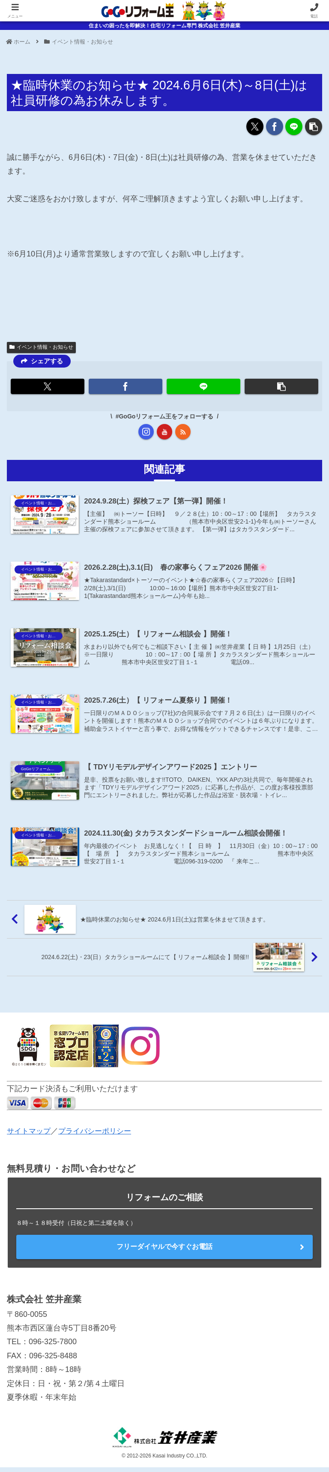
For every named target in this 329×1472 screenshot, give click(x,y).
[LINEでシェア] (293, 126)
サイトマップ (30, 1135)
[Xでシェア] (254, 126)
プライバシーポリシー (99, 1135)
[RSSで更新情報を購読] (183, 431)
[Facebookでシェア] (274, 126)
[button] (313, 126)
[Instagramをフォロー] (146, 431)
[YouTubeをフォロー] (164, 431)
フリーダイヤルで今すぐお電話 (164, 1251)
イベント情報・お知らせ (41, 347)
